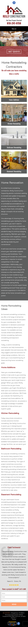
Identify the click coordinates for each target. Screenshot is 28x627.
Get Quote (14, 51)
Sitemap (14, 619)
